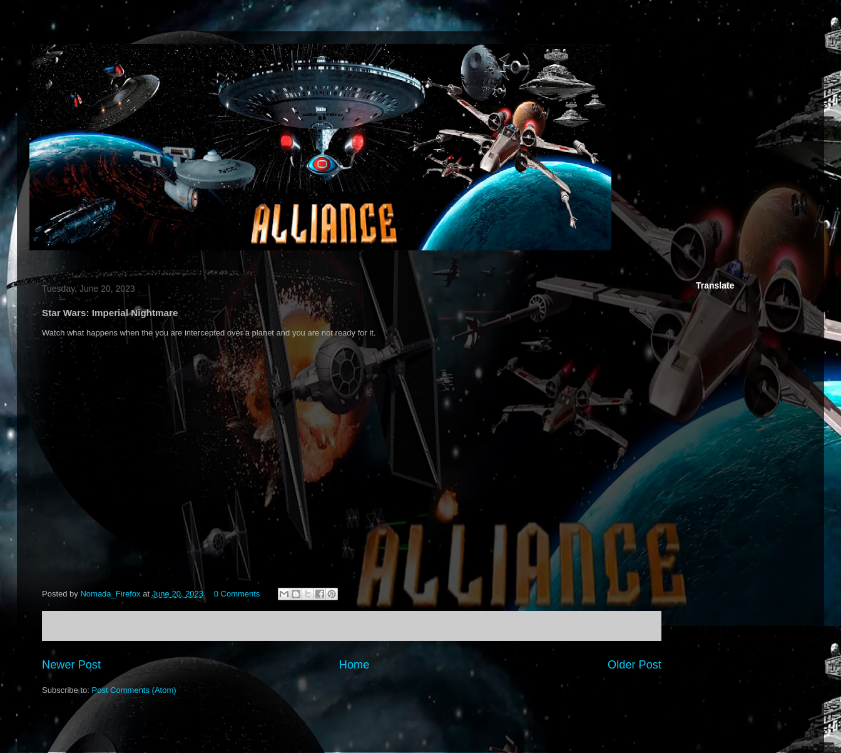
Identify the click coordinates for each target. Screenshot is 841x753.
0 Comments (237, 593)
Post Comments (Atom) (134, 690)
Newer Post (71, 664)
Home (354, 664)
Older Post (634, 664)
